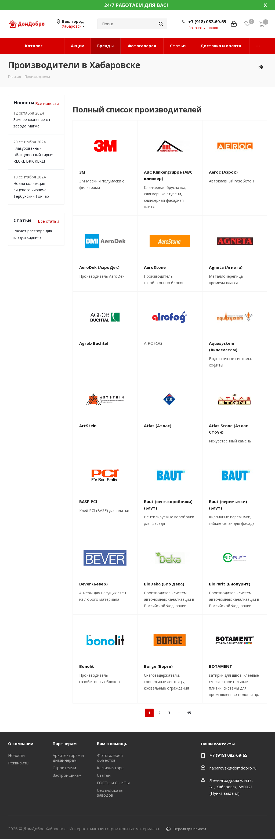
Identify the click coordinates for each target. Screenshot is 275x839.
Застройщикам (67, 775)
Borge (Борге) (158, 666)
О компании (20, 743)
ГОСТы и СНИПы (113, 782)
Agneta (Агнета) (226, 267)
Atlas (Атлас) (157, 425)
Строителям (64, 767)
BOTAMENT (220, 666)
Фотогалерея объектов (110, 758)
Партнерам (65, 743)
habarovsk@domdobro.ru (232, 768)
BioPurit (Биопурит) (229, 584)
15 (189, 712)
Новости (16, 755)
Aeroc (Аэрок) (223, 172)
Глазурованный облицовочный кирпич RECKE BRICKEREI (34, 155)
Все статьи (48, 221)
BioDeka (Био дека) (164, 584)
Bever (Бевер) (93, 584)
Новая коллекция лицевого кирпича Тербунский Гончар (31, 190)
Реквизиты (18, 762)
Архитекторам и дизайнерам (68, 758)
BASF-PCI (88, 501)
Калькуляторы (110, 767)
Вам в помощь (112, 743)
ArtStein (87, 425)
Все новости (47, 103)
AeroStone (155, 267)
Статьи (104, 775)
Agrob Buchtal (93, 343)
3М (82, 172)
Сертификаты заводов (110, 792)
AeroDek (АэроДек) (99, 267)
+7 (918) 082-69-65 (207, 22)
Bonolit (86, 666)
